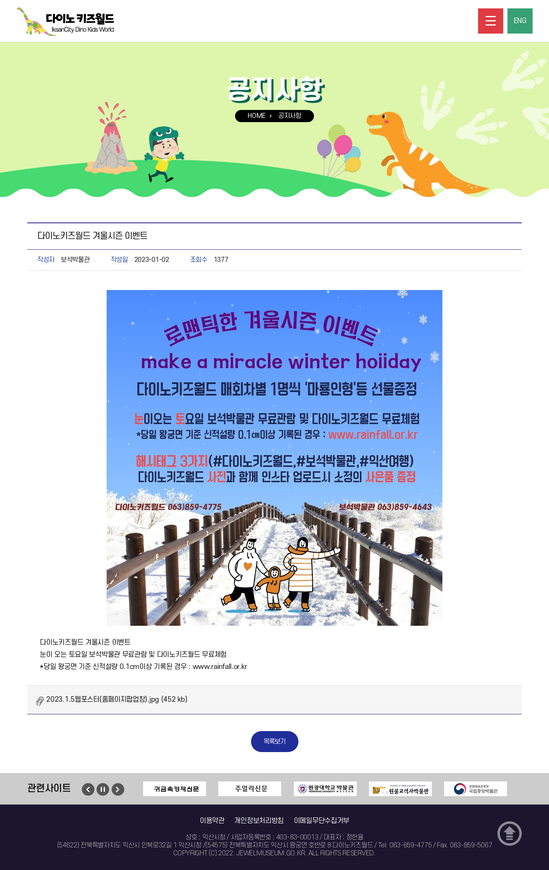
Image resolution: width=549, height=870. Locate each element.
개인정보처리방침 (259, 821)
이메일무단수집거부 (321, 821)
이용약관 (212, 821)
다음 (118, 789)
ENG (520, 21)
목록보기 (275, 741)
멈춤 (103, 789)
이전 (88, 789)
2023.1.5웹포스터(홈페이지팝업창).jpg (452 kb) (116, 699)
